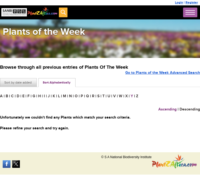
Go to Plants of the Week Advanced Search (162, 72)
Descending (190, 109)
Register (191, 3)
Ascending (167, 109)
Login (179, 3)
